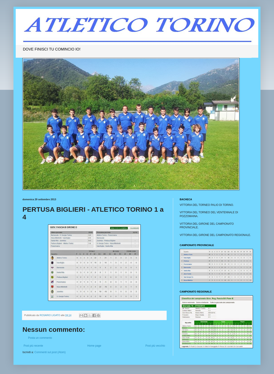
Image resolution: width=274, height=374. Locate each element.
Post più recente (33, 345)
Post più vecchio (155, 345)
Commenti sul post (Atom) (50, 352)
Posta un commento (40, 337)
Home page (94, 345)
